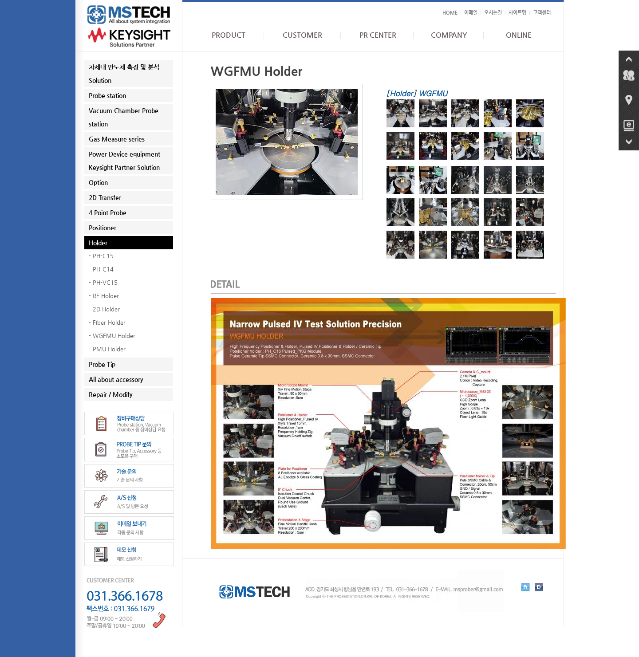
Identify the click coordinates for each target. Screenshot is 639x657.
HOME (450, 13)
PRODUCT (228, 35)
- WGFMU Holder (112, 335)
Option (98, 182)
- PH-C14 (101, 269)
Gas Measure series (117, 138)
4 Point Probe (107, 212)
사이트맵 (517, 13)
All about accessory (116, 379)
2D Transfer (105, 197)
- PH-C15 (101, 255)
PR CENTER (377, 35)
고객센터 (542, 13)
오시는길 (493, 13)
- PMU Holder (107, 349)
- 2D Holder (104, 309)
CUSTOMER (302, 35)
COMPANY (449, 35)
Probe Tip (102, 364)
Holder (98, 242)
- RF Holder (104, 295)
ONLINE (519, 35)
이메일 (470, 13)
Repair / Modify (111, 394)
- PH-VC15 (103, 282)
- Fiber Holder (107, 322)
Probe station (107, 95)
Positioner (102, 227)
